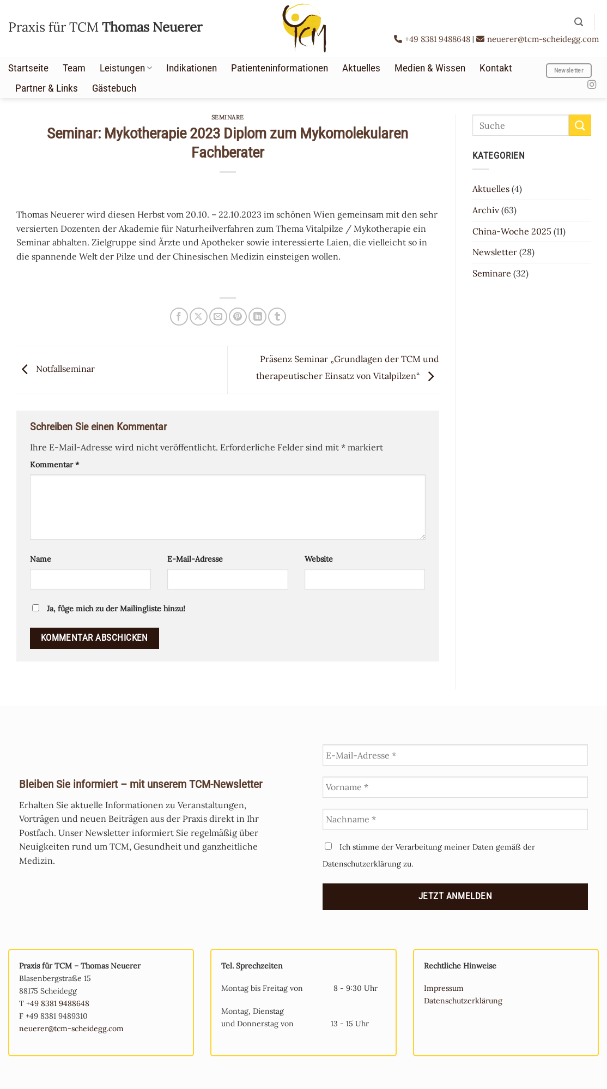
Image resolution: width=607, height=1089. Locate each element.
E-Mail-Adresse (195, 559)
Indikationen (191, 68)
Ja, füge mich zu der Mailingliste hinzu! (108, 608)
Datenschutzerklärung (463, 1001)
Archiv (485, 209)
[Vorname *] (455, 787)
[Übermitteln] (580, 125)
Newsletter (494, 251)
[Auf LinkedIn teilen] (257, 317)
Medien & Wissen (429, 68)
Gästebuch (114, 88)
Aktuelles (361, 68)
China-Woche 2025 (511, 231)
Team (74, 68)
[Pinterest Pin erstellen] (238, 317)
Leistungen (126, 68)
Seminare (227, 117)
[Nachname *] (455, 819)
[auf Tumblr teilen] (277, 317)
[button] (578, 22)
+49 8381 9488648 (433, 39)
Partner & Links (46, 88)
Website (319, 559)
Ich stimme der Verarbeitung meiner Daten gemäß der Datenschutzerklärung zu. (429, 855)
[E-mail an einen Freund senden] (218, 317)
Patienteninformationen (279, 68)
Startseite (28, 68)
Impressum (444, 988)
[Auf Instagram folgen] (591, 85)
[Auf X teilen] (199, 317)
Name (40, 559)
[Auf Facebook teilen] (179, 317)
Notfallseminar (55, 368)
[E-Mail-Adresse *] (455, 755)
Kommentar (54, 465)
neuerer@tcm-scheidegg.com (537, 39)
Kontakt (495, 68)
